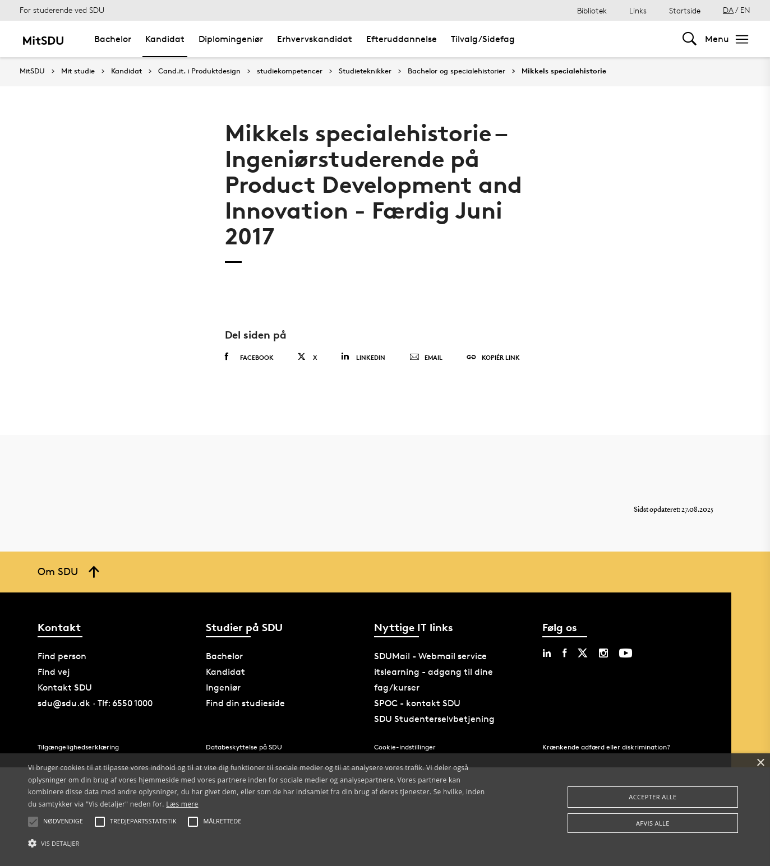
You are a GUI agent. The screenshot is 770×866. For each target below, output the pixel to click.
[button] (260, 844)
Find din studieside (245, 703)
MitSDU (32, 71)
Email (425, 357)
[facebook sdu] (564, 653)
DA (728, 10)
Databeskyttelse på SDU (244, 747)
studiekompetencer (289, 71)
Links (638, 10)
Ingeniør (223, 687)
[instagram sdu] (603, 653)
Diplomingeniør (231, 39)
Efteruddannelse (401, 39)
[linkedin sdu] (546, 653)
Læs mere (182, 804)
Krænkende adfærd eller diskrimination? (606, 747)
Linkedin (363, 357)
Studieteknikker (365, 71)
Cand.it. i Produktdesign (199, 71)
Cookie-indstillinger (405, 747)
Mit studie (78, 71)
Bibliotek (592, 10)
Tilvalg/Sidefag (483, 39)
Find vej (54, 671)
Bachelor (112, 39)
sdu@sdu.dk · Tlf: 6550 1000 (95, 703)
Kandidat (165, 39)
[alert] (385, 809)
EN (745, 10)
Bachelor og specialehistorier (456, 71)
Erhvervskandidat (314, 39)
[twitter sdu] (583, 653)
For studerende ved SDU (62, 10)
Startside (684, 10)
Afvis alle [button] (653, 823)
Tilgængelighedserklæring (78, 747)
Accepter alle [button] (652, 797)
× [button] (760, 763)
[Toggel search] (690, 39)
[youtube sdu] (625, 653)
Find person (62, 656)
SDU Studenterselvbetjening (434, 719)
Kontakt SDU (65, 687)
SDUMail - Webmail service (430, 656)
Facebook (249, 357)
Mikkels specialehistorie (564, 71)
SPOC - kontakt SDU (417, 703)
